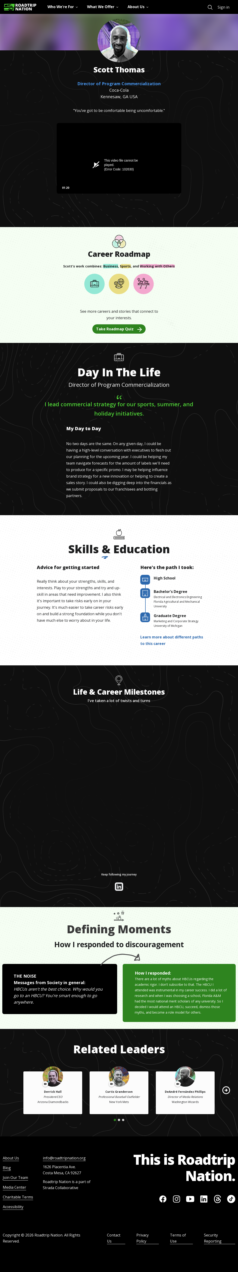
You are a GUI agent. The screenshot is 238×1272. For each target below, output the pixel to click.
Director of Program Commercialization (119, 83)
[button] (226, 1090)
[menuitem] (210, 7)
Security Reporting (213, 1238)
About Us (11, 1158)
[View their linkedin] (119, 886)
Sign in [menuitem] (223, 7)
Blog (7, 1167)
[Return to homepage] (20, 7)
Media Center (14, 1187)
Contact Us (113, 1238)
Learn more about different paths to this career (171, 640)
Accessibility (13, 1206)
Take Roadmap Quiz (119, 329)
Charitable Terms (18, 1197)
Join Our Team (15, 1177)
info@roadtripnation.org (64, 1158)
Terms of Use (178, 1238)
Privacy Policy (142, 1238)
